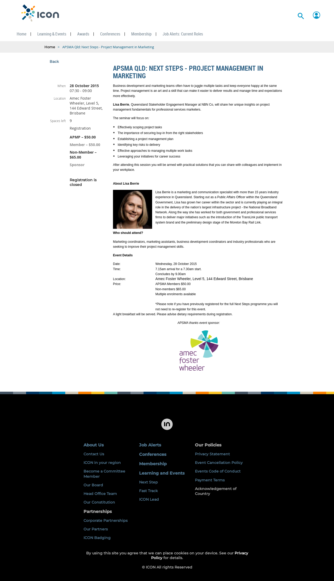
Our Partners (96, 529)
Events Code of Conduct (218, 471)
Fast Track (148, 490)
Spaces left (58, 121)
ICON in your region (102, 462)
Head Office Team (100, 493)
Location (60, 98)
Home (49, 47)
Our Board (93, 485)
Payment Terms (210, 480)
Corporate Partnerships (106, 520)
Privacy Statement (212, 454)
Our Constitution (99, 502)
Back (54, 61)
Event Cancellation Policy (219, 462)
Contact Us (94, 454)
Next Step (148, 482)
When (61, 86)
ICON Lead (149, 499)
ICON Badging (97, 537)
